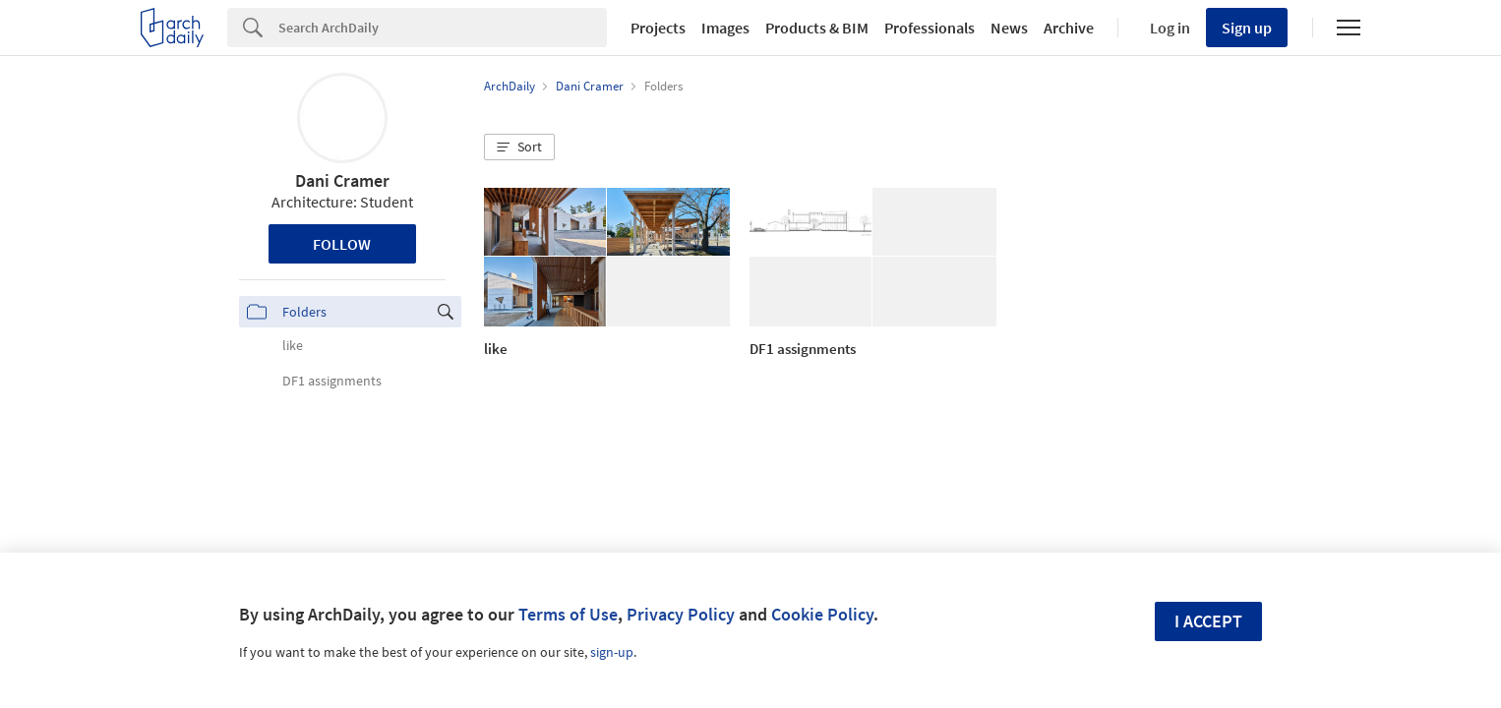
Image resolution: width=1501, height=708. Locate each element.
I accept (1208, 621)
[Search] (442, 27)
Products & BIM (817, 27)
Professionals (929, 27)
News (1009, 27)
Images (725, 27)
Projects (658, 27)
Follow (342, 244)
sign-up (611, 652)
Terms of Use (568, 614)
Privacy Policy (681, 614)
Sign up (1247, 27)
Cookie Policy (822, 614)
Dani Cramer (342, 180)
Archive (1069, 27)
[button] (519, 147)
